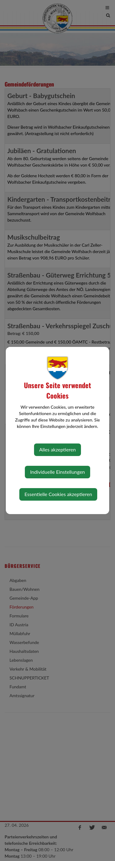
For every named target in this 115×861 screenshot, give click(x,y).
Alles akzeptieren (57, 449)
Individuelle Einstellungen (57, 472)
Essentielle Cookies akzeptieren (58, 494)
